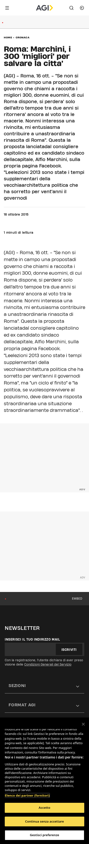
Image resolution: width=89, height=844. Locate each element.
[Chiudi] (83, 724)
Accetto (44, 807)
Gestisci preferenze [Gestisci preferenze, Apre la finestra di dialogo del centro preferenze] (44, 835)
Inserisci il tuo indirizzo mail (32, 639)
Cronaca (23, 37)
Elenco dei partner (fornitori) (27, 795)
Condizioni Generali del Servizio (47, 664)
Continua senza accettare (44, 821)
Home (8, 37)
